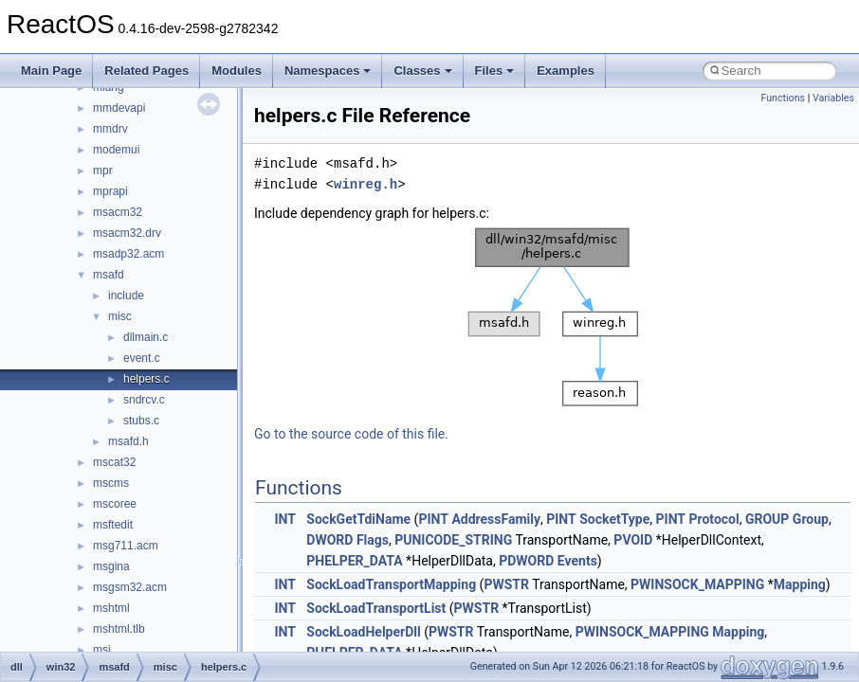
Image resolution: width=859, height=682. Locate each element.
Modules (236, 70)
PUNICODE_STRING (453, 539)
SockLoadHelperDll (363, 631)
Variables (833, 98)
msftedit (113, 524)
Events (577, 560)
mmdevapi (119, 108)
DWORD (329, 539)
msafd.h (128, 441)
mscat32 (114, 462)
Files (495, 70)
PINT (433, 519)
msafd (108, 274)
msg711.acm (125, 545)
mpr (103, 170)
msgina (111, 566)
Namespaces (328, 70)
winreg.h (365, 184)
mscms (111, 483)
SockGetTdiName (358, 519)
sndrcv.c (144, 399)
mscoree (115, 504)
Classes (422, 70)
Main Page (51, 70)
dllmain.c (145, 337)
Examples (565, 70)
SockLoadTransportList (376, 608)
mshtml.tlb (119, 629)
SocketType (614, 519)
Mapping (800, 584)
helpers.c (146, 379)
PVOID (632, 539)
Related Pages (146, 70)
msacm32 (117, 212)
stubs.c (141, 420)
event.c (141, 358)
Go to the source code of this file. (351, 433)
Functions (782, 98)
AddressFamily (495, 519)
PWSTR (506, 584)
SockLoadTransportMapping (391, 584)
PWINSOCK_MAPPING (697, 584)
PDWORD (526, 560)
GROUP (767, 519)
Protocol (714, 519)
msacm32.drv (127, 233)
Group (811, 519)
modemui (116, 149)
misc (120, 316)
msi (102, 649)
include (126, 295)
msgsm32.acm (130, 587)
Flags (372, 539)
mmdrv (110, 128)
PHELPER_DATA (354, 560)
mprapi (110, 191)
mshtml (111, 608)
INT (284, 519)
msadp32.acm (128, 253)
